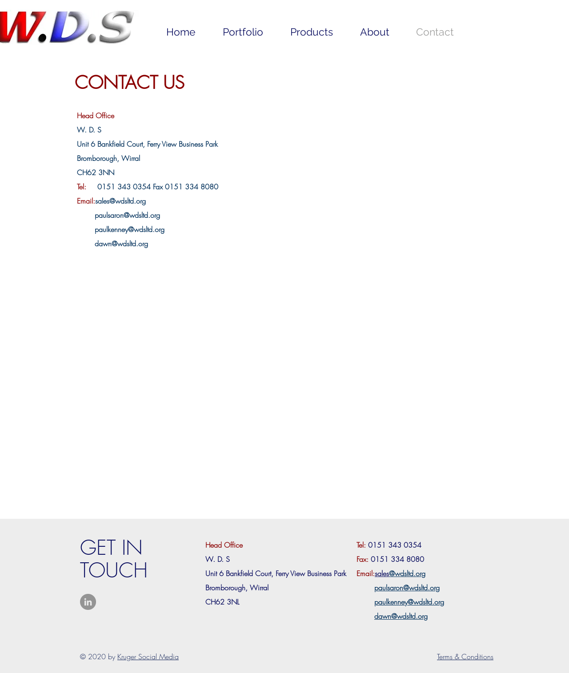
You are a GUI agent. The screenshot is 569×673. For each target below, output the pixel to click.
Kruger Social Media (148, 656)
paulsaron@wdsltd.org (407, 588)
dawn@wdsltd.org (121, 243)
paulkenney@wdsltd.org (129, 229)
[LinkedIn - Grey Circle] (88, 602)
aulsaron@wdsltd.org (129, 215)
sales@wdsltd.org (120, 201)
